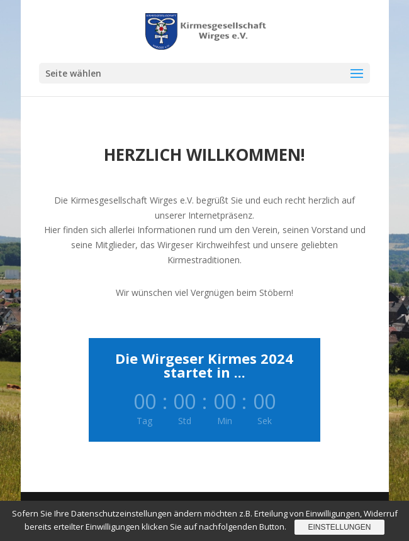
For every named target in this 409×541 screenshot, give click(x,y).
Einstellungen (339, 527)
